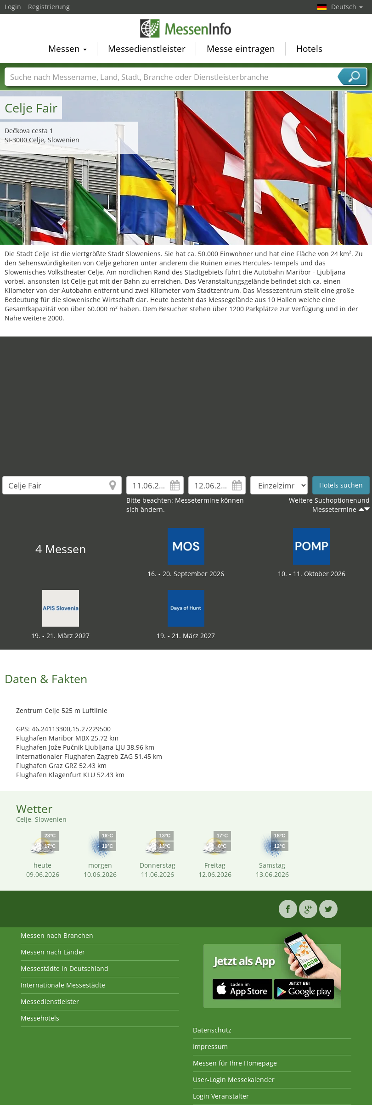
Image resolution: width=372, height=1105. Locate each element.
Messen (67, 49)
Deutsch (347, 6)
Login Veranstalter (221, 1096)
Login (13, 6)
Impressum (210, 1046)
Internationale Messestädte (63, 985)
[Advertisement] (186, 401)
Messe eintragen (241, 49)
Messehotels (40, 1018)
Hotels (309, 49)
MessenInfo (186, 28)
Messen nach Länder (53, 952)
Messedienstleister (147, 49)
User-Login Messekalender (234, 1079)
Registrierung (49, 6)
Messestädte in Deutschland (64, 968)
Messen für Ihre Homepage (235, 1063)
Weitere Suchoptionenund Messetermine (329, 505)
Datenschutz (212, 1030)
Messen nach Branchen (57, 935)
